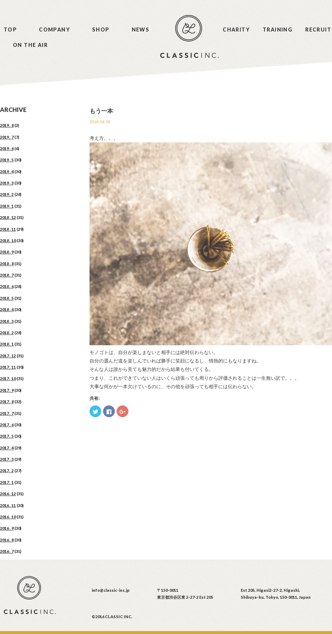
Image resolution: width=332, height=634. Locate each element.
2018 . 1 (7, 344)
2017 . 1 (7, 482)
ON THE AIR (30, 45)
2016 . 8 (7, 540)
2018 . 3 (7, 321)
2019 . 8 (7, 125)
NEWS (141, 29)
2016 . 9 (7, 528)
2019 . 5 (7, 159)
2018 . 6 (7, 286)
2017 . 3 (7, 459)
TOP (10, 29)
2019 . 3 (7, 183)
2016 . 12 (8, 493)
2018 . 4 (7, 309)
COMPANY (54, 29)
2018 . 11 (8, 229)
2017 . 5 (7, 436)
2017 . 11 (8, 367)
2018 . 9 (7, 251)
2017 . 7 (7, 413)
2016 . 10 (8, 516)
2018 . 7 (7, 275)
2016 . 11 (8, 505)
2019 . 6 (7, 148)
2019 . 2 (7, 194)
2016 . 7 (7, 551)
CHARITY (236, 29)
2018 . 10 (8, 240)
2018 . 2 (7, 332)
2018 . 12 (8, 217)
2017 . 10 (8, 378)
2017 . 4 (7, 447)
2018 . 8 (7, 263)
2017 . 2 (7, 470)
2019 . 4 (7, 171)
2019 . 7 (7, 137)
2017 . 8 (7, 401)
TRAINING (277, 29)
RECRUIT (318, 29)
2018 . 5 (7, 298)
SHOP (101, 29)
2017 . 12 (8, 355)
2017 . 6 (7, 424)
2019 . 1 (7, 206)
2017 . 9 (7, 390)
